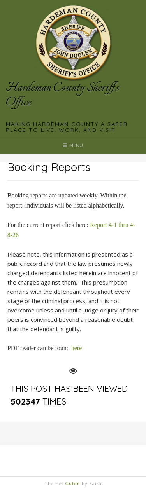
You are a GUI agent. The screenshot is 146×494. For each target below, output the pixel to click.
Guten (72, 483)
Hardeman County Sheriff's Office (62, 95)
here (76, 348)
